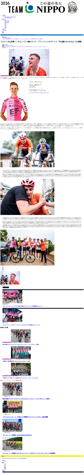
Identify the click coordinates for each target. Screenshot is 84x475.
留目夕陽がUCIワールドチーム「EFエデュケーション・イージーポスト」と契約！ (21, 344)
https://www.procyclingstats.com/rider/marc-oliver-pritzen (39, 92)
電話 (4, 470)
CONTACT (4, 30)
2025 (5, 28)
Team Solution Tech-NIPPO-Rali (10, 16)
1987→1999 (7, 20)
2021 (5, 24)
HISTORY (4, 19)
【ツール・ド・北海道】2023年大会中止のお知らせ (17, 435)
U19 (3, 18)
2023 (5, 26)
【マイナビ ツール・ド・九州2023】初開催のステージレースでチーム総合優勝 (25, 417)
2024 (5, 27)
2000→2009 (7, 21)
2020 (5, 23)
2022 (5, 25)
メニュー (5, 469)
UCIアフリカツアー (29, 46)
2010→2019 (7, 22)
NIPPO (4, 29)
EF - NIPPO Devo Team (7, 37)
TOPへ (4, 471)
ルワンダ (44, 46)
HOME (4, 36)
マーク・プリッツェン (37, 46)
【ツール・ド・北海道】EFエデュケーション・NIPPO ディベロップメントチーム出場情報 (29, 453)
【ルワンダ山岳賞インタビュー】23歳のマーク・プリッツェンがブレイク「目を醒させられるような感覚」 (23, 38)
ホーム (4, 460)
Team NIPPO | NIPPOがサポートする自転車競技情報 (16, 458)
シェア (5, 461)
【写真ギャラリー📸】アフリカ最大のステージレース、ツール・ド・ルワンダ (20, 377)
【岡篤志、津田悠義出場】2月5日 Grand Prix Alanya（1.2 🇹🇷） (17, 361)
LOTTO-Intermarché (8, 17)
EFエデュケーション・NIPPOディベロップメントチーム (14, 46)
